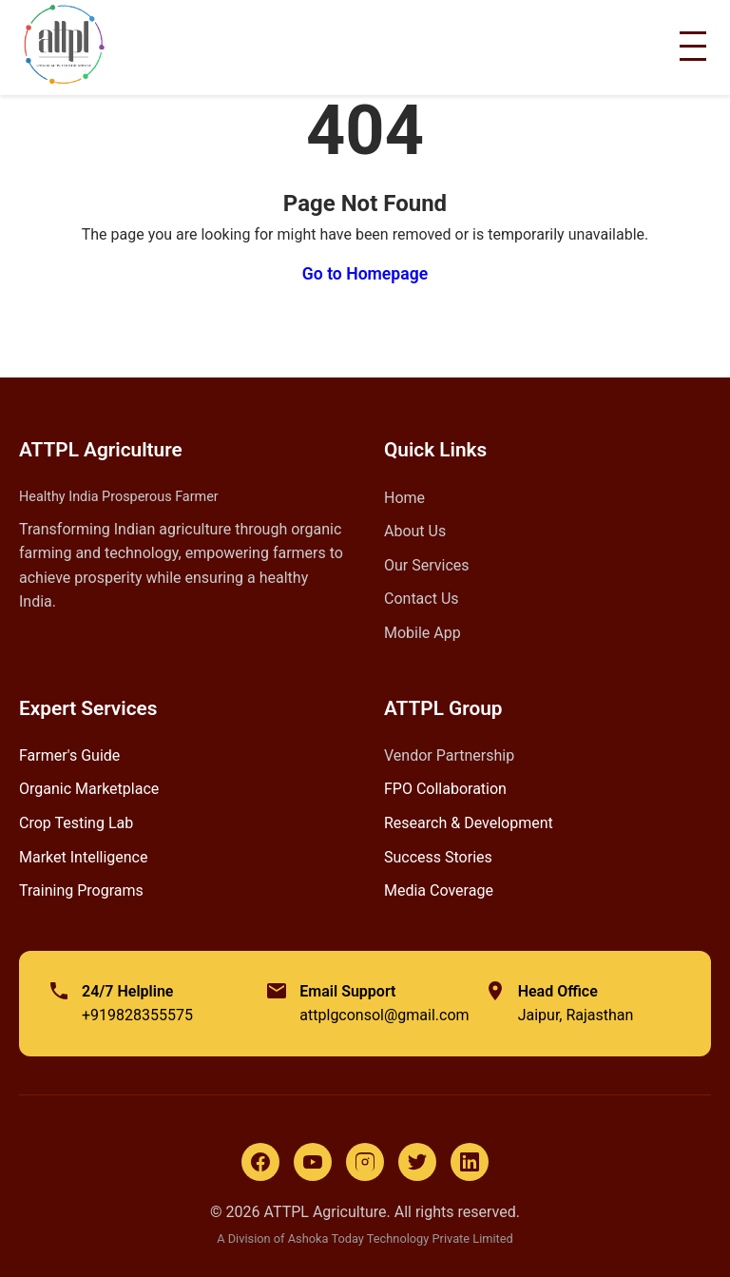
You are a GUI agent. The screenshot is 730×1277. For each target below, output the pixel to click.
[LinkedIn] (470, 1162)
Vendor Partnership (449, 755)
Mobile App (422, 633)
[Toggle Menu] (693, 46)
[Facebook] (260, 1162)
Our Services (427, 565)
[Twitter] (417, 1162)
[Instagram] (365, 1162)
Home (404, 498)
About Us (415, 531)
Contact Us (421, 599)
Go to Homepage (365, 273)
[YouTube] (313, 1162)
